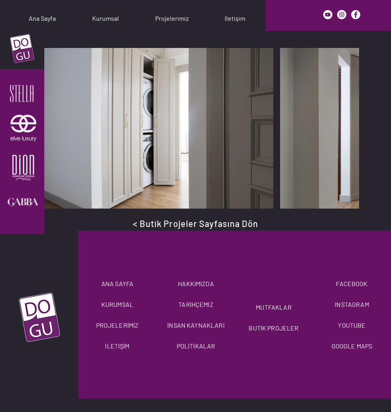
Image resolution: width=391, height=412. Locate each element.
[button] (105, 15)
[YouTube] (327, 14)
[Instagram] (341, 14)
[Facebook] (355, 14)
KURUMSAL (117, 304)
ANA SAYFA (117, 283)
